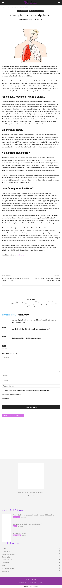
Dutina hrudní (24, 7)
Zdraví (42, 10)
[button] (3, 2)
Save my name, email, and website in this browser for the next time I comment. (27, 390)
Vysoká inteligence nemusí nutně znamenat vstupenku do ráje (15, 279)
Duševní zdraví (16, 535)
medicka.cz (20, 255)
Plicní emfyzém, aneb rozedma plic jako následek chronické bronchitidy (34, 515)
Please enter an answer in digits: (11, 394)
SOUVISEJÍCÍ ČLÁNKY (9, 315)
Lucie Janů (23, 19)
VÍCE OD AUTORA (23, 315)
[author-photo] (31, 296)
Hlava (38, 10)
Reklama (34, 579)
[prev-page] (3, 347)
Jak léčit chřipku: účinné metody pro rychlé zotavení (30, 329)
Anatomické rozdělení (12, 7)
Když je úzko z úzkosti (19, 533)
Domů (3, 7)
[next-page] (6, 347)
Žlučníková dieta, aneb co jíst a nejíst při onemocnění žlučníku (47, 279)
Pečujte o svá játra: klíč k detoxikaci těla (26, 338)
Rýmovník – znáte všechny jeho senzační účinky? (27, 524)
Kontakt (28, 579)
